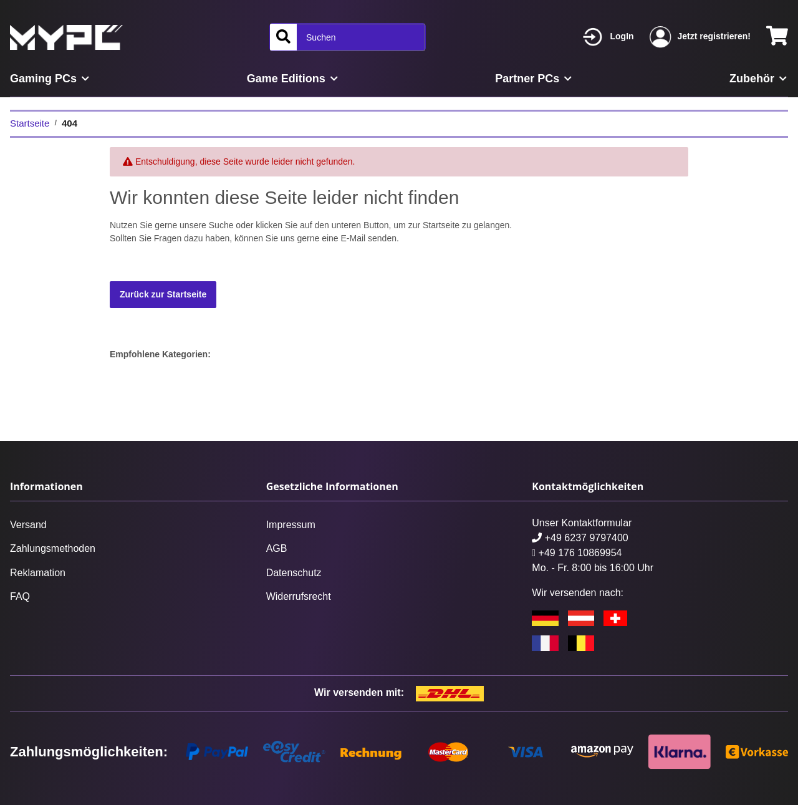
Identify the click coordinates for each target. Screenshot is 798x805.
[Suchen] (283, 37)
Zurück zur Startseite (163, 294)
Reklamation (37, 572)
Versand (28, 524)
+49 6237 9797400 (580, 538)
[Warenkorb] (777, 37)
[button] (608, 37)
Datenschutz (294, 572)
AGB (276, 548)
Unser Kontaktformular (582, 523)
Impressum (290, 524)
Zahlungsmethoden (52, 548)
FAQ (20, 596)
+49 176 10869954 (577, 552)
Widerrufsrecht (298, 596)
